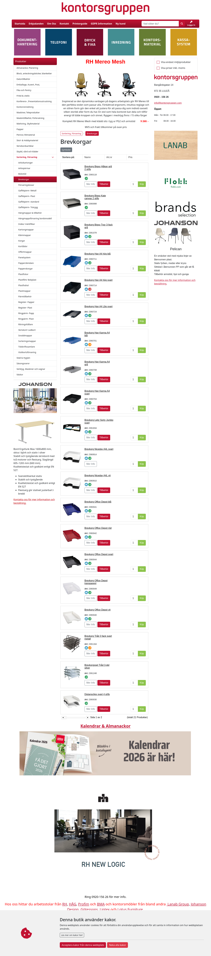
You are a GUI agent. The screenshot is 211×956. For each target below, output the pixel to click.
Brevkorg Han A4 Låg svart (99, 306)
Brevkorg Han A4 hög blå (98, 254)
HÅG (72, 904)
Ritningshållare (25, 324)
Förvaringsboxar (26, 185)
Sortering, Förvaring (71, 133)
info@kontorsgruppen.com (168, 103)
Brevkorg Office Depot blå (98, 502)
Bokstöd (22, 173)
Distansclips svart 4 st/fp (97, 694)
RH (64, 904)
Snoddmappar (25, 335)
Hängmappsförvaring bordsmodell (35, 218)
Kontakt (64, 23)
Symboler (66, 149)
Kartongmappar (26, 229)
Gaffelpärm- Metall (27, 190)
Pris (130, 157)
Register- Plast (25, 307)
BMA (101, 904)
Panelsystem (24, 257)
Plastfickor (23, 274)
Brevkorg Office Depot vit (98, 610)
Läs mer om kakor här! (72, 935)
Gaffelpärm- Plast (26, 196)
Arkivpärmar (24, 168)
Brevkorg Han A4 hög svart (99, 280)
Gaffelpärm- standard (28, 201)
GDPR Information (101, 23)
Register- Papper (26, 302)
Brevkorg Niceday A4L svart (99, 449)
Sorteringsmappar (27, 341)
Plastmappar (24, 291)
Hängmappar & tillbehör (30, 212)
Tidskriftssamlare (26, 346)
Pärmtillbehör (25, 296)
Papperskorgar (25, 268)
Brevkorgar (23, 179)
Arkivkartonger (25, 162)
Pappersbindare (26, 263)
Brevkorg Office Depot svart (99, 554)
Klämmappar (24, 235)
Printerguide (80, 23)
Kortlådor (22, 246)
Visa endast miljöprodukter (176, 62)
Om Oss (51, 23)
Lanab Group (178, 904)
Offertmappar (25, 251)
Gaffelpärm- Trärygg (28, 207)
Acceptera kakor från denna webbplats (83, 945)
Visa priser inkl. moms (173, 68)
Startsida (20, 23)
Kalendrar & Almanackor (105, 726)
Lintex (105, 909)
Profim (83, 904)
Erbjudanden (36, 23)
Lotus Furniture (130, 909)
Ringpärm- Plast (26, 318)
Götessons (89, 909)
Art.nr (109, 157)
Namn (87, 157)
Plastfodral (23, 285)
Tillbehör (103, 184)
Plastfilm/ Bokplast (27, 279)
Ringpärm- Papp (26, 313)
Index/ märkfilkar (26, 224)
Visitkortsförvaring (27, 352)
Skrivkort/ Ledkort (27, 330)
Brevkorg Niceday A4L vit (98, 475)
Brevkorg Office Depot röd (98, 528)
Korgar (21, 240)
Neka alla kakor (117, 945)
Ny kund (120, 23)
